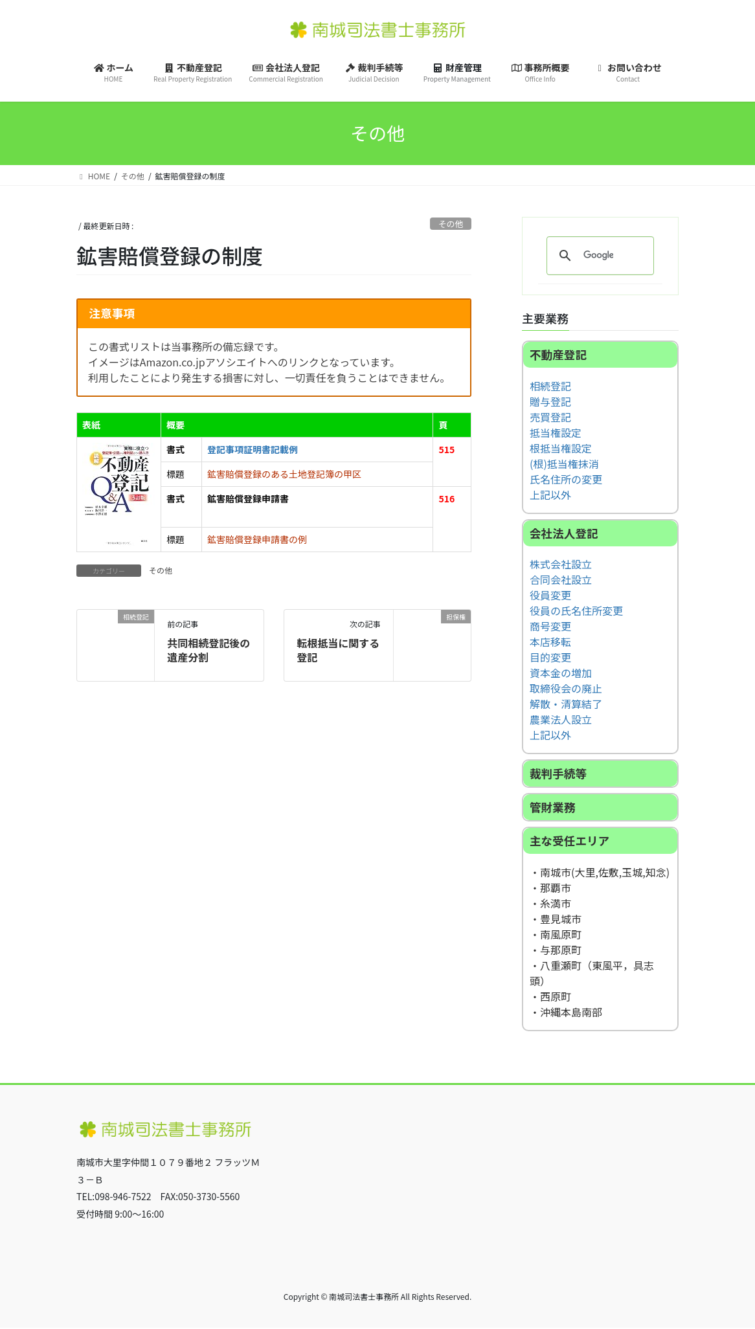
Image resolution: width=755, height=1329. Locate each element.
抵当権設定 (555, 432)
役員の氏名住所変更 (576, 611)
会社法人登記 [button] (564, 533)
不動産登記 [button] (558, 354)
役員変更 (550, 595)
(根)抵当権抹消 (564, 463)
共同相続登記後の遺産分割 (208, 650)
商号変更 (550, 626)
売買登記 (550, 417)
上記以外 (550, 494)
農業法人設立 (561, 720)
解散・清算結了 (566, 704)
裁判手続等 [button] (558, 774)
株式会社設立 (561, 564)
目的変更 (550, 657)
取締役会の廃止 (566, 689)
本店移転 (550, 642)
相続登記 (550, 386)
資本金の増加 (561, 673)
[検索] (598, 255)
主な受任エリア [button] (569, 841)
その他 (450, 224)
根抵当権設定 (561, 448)
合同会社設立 (561, 580)
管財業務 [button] (552, 807)
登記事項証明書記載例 (252, 449)
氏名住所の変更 (566, 479)
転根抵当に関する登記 (338, 650)
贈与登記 (550, 401)
